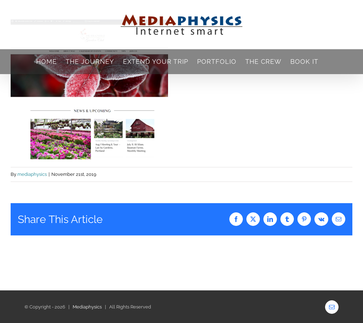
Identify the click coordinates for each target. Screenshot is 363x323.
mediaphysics (32, 174)
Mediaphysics (87, 307)
